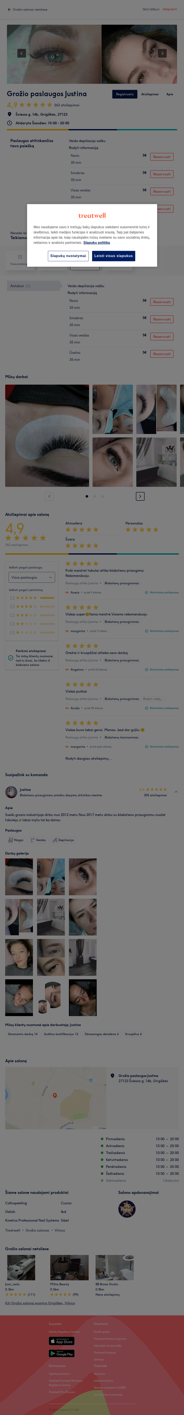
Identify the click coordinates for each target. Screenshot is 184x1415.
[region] (92, 235)
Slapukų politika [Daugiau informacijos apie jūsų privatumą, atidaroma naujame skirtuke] (96, 242)
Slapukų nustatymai (68, 256)
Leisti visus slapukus (113, 256)
